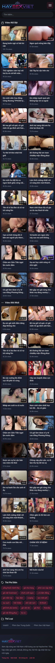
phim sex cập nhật (45, 588)
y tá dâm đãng (43, 593)
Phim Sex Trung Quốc (21, 625)
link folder (17, 603)
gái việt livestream (10, 593)
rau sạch (6, 603)
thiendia (47, 608)
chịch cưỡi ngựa (27, 593)
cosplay (30, 598)
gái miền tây (7, 598)
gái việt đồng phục (10, 613)
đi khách (43, 603)
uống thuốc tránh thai (11, 588)
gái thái (37, 608)
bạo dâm (19, 598)
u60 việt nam (30, 603)
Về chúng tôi (23, 658)
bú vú (23, 613)
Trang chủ (5, 658)
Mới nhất (14, 658)
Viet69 (5, 625)
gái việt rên (25, 608)
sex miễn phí (42, 598)
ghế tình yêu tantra (10, 608)
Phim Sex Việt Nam (42, 625)
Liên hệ (31, 658)
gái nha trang (29, 588)
